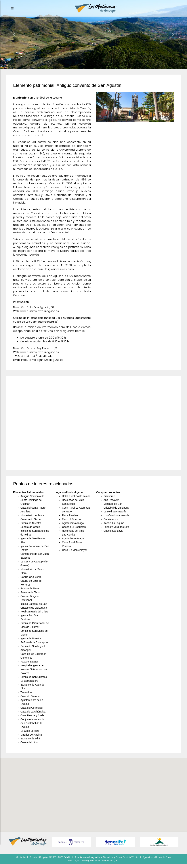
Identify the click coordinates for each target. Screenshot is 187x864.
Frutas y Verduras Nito (116, 526)
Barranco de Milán (30, 738)
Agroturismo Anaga (73, 523)
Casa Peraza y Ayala (32, 715)
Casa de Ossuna (29, 696)
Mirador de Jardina (31, 734)
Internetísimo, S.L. (110, 860)
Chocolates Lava (113, 530)
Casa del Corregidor (31, 707)
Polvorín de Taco (29, 592)
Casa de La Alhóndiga (32, 711)
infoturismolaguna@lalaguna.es (42, 360)
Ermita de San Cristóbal (33, 676)
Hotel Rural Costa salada (76, 496)
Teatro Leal (26, 692)
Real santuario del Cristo (34, 611)
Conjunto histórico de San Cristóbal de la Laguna (32, 723)
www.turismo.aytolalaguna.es (39, 311)
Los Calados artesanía (116, 515)
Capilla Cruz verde (30, 576)
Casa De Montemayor (74, 550)
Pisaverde (109, 496)
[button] (14, 34)
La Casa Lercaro (29, 730)
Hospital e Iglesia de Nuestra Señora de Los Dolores (33, 669)
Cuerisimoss (111, 519)
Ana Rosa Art (111, 500)
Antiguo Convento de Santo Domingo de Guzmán (32, 500)
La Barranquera (29, 680)
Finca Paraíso (70, 515)
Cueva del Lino (28, 742)
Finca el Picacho (71, 519)
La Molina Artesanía (115, 511)
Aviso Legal (73, 860)
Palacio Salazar (29, 661)
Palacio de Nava (29, 588)
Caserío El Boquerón (74, 526)
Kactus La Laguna (114, 523)
